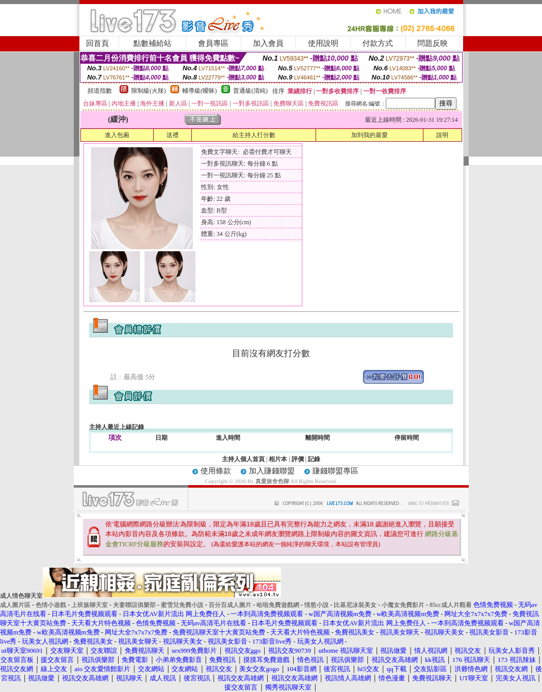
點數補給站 (152, 43)
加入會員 (268, 43)
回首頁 (97, 43)
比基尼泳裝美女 (355, 604)
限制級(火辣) (148, 90)
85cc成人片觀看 (451, 604)
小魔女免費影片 (403, 604)
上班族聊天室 (89, 604)
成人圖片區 (15, 604)
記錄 (314, 459)
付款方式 (377, 43)
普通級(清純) (250, 90)
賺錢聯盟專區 (335, 471)
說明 (442, 135)
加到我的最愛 (369, 135)
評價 (298, 459)
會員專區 (213, 43)
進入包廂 (117, 135)
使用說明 (323, 43)
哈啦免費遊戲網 (277, 604)
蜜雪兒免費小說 (182, 604)
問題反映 (432, 43)
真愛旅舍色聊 (272, 481)
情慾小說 (316, 604)
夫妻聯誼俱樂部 (134, 604)
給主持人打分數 (254, 135)
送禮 (172, 135)
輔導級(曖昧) (199, 90)
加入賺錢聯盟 (272, 471)
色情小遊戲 (51, 604)
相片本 (278, 459)
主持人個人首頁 (243, 459)
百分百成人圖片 (230, 604)
